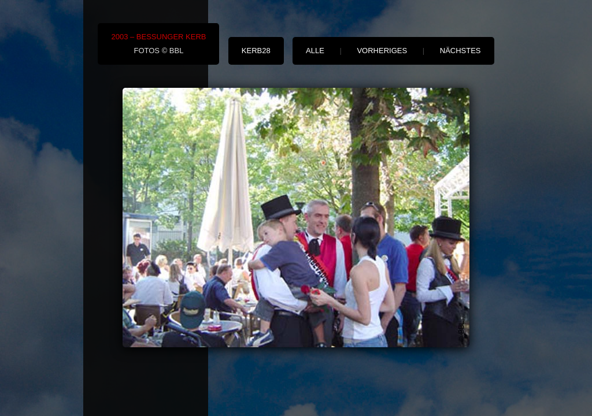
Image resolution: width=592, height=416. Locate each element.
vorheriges (382, 50)
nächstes (460, 50)
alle (315, 50)
